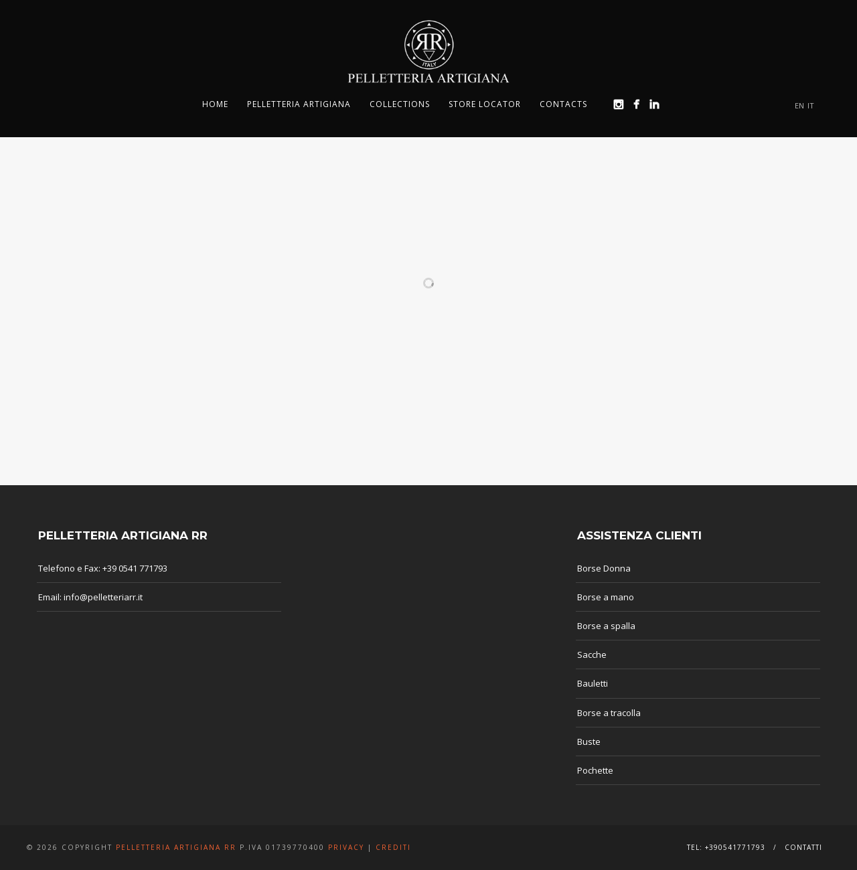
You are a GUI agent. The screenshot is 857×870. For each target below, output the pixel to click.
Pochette (595, 770)
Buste (589, 741)
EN (799, 105)
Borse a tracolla (609, 713)
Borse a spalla (606, 626)
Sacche (592, 654)
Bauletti (592, 683)
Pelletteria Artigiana (299, 104)
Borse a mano (605, 597)
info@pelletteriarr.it (103, 597)
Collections (400, 104)
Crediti (393, 847)
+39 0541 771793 (134, 568)
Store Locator (485, 104)
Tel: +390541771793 (726, 847)
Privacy (346, 847)
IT (810, 105)
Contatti (803, 847)
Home (215, 104)
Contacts (563, 104)
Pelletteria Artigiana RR (176, 847)
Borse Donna (604, 568)
